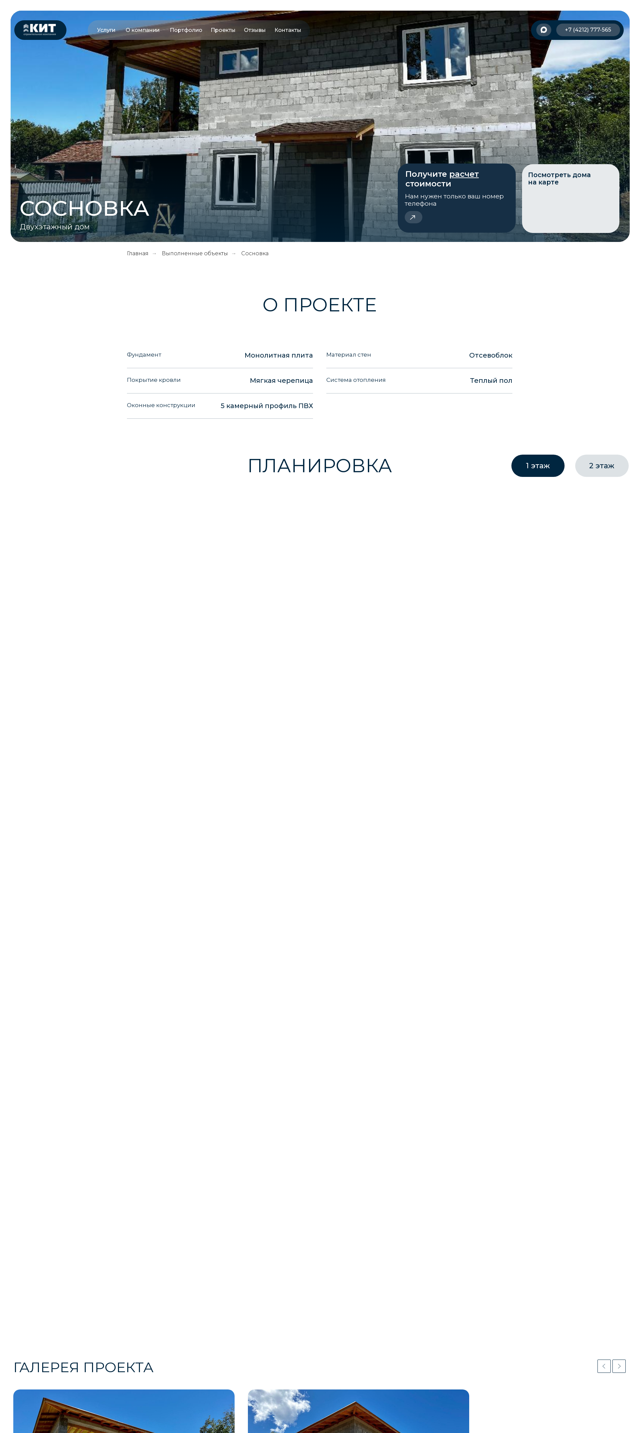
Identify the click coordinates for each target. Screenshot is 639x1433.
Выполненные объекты (195, 253)
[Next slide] (619, 1366)
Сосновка (254, 253)
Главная (138, 253)
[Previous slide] (604, 1366)
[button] (456, 198)
